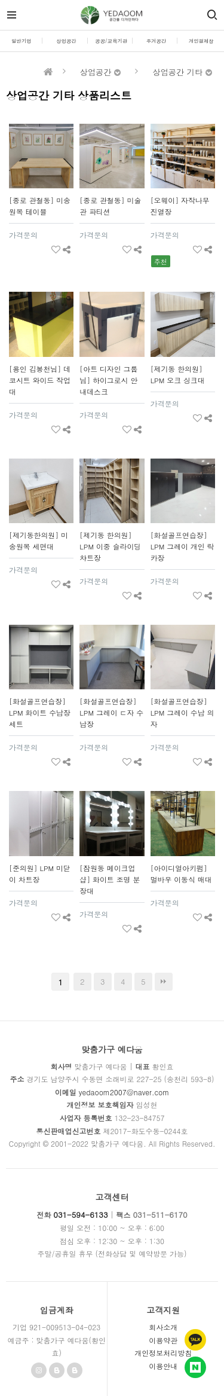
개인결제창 (201, 40)
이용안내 (163, 1366)
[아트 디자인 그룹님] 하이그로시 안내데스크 (108, 380)
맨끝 (164, 982)
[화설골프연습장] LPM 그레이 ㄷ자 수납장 (111, 713)
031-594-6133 (80, 1214)
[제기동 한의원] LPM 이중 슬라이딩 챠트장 (110, 546)
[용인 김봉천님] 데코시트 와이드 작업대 (39, 380)
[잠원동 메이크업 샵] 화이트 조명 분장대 (109, 879)
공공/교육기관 (111, 40)
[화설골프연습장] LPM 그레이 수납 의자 (182, 713)
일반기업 (21, 40)
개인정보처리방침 (163, 1353)
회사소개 (163, 1327)
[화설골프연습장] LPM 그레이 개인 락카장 (182, 546)
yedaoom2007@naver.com (124, 1092)
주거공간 (156, 40)
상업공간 (66, 40)
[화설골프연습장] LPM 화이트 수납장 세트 (39, 713)
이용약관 (163, 1340)
